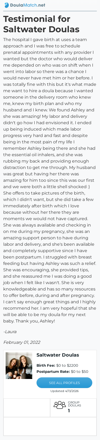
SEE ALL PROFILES (64, 383)
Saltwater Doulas (58, 355)
